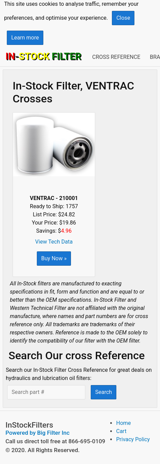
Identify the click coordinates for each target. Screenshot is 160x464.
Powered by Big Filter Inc (37, 432)
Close (123, 18)
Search (103, 392)
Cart (121, 431)
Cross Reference (116, 57)
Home (123, 423)
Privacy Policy (133, 439)
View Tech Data (54, 241)
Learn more (25, 37)
